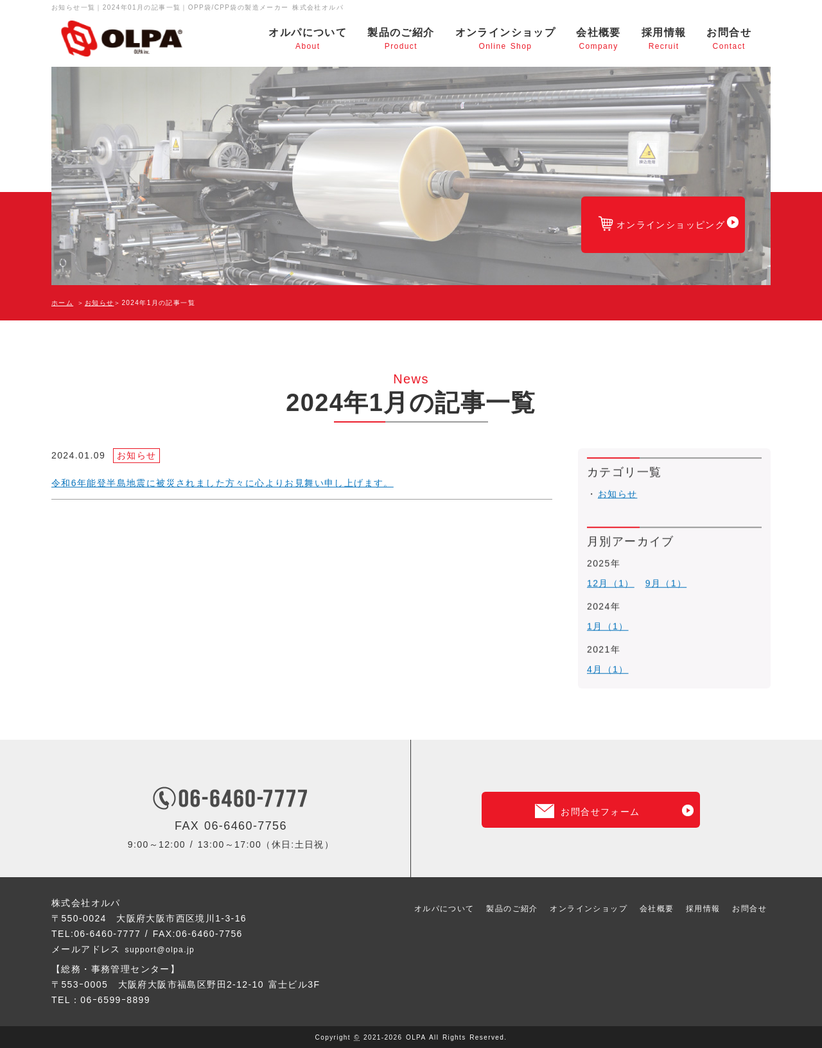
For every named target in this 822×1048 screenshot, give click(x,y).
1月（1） (608, 623)
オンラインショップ (505, 39)
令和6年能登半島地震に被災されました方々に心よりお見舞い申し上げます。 (222, 484)
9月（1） (666, 586)
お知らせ (99, 302)
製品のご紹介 (400, 39)
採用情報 (664, 39)
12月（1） (610, 586)
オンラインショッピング (643, 233)
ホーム (62, 302)
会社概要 (598, 39)
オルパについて (307, 39)
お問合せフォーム (600, 797)
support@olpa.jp (164, 948)
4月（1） (608, 659)
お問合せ (728, 39)
